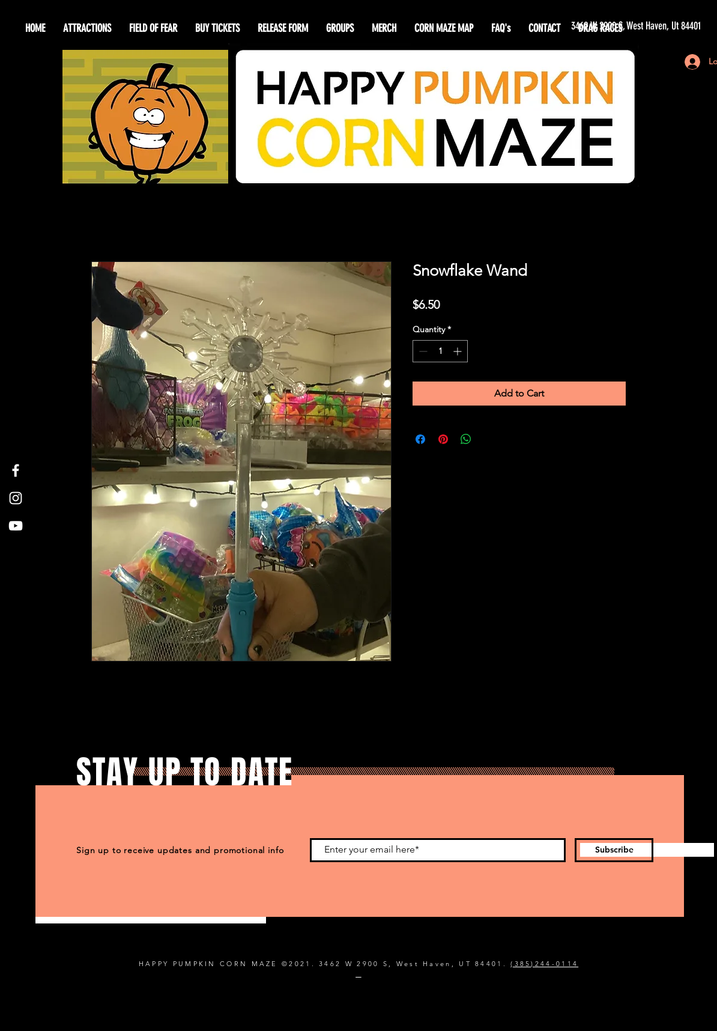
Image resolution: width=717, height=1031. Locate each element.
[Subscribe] (614, 850)
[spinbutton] (440, 351)
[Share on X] (489, 439)
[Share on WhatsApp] (466, 439)
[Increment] (458, 351)
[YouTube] (15, 525)
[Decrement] (421, 351)
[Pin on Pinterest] (443, 439)
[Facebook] (15, 470)
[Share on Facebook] (420, 439)
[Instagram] (15, 498)
